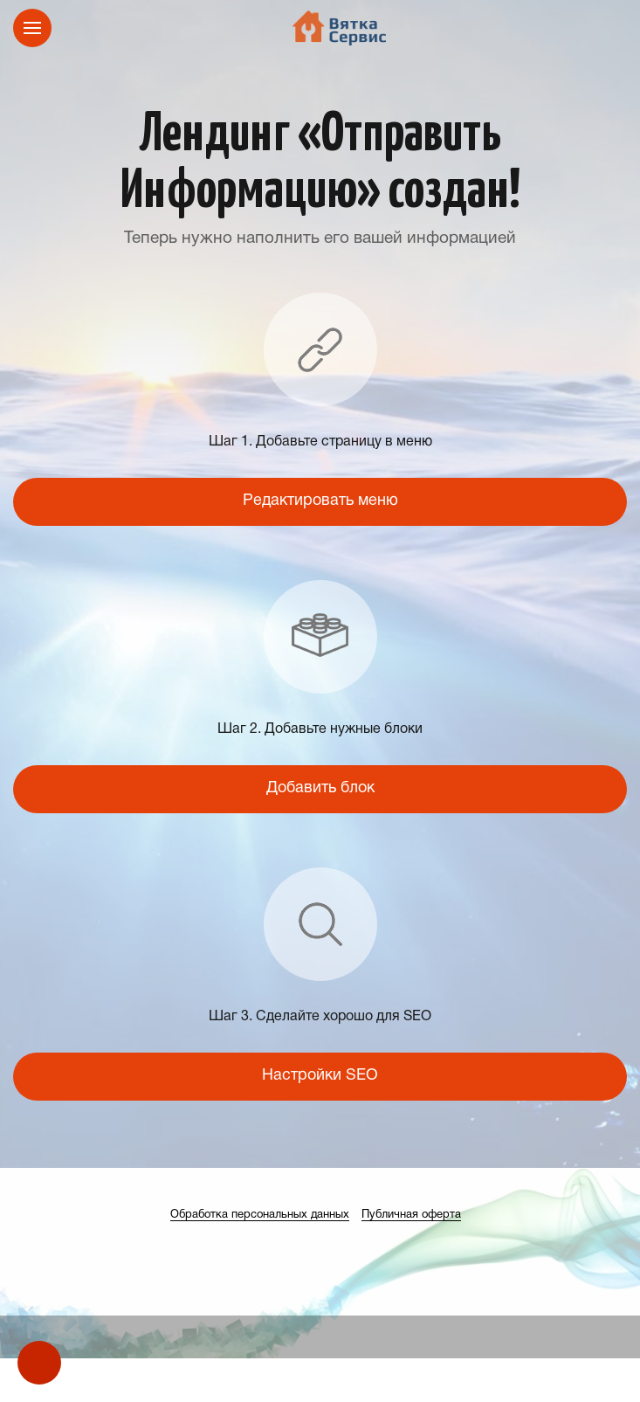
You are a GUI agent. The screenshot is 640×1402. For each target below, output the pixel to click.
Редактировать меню (320, 501)
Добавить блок (320, 788)
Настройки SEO (320, 1075)
